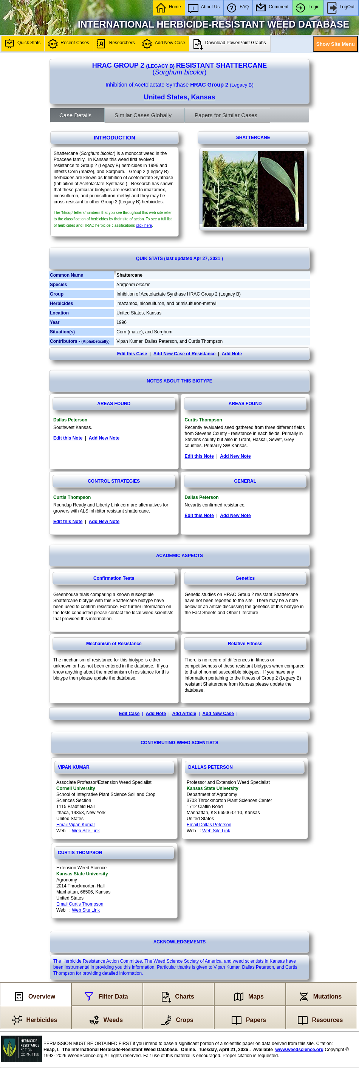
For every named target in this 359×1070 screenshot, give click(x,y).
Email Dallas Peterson (209, 824)
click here (144, 225)
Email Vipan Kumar (75, 824)
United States (165, 97)
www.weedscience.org (299, 1049)
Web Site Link (86, 830)
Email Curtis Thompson (80, 904)
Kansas (203, 97)
